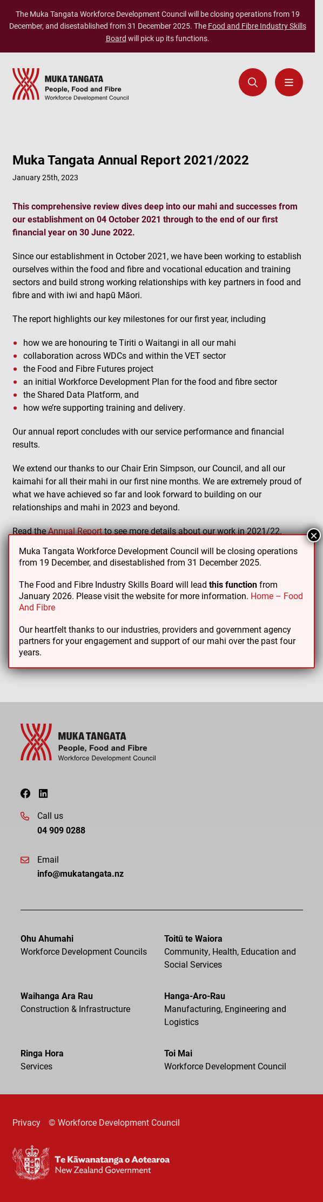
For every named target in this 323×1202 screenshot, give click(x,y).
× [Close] (314, 535)
